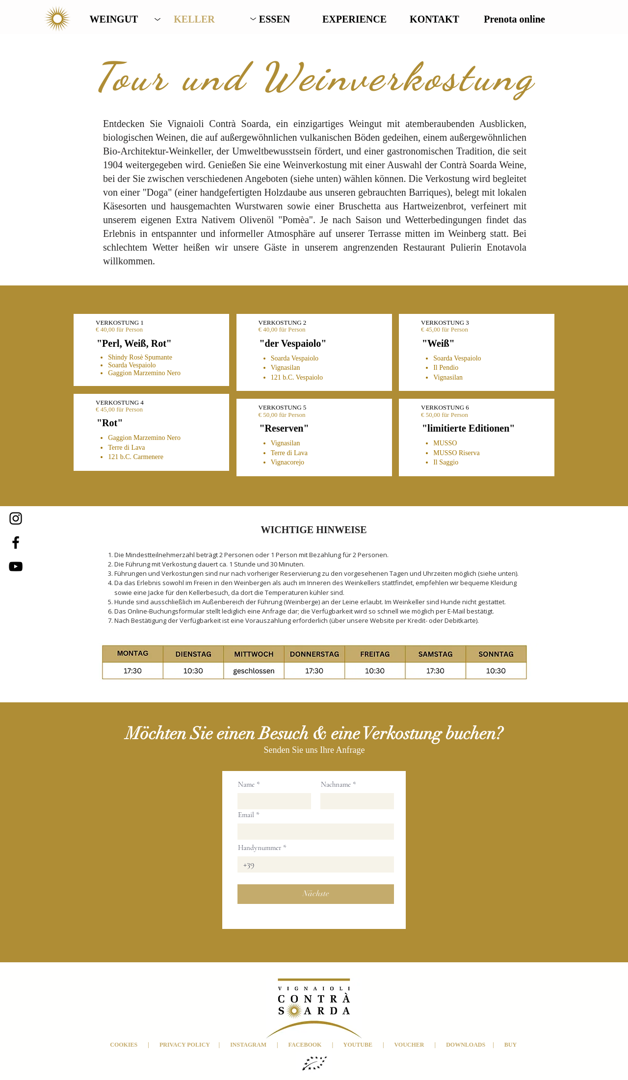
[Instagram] (15, 518)
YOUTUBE (357, 1044)
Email (246, 815)
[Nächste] (315, 894)
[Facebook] (15, 542)
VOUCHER (414, 1044)
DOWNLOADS (469, 1044)
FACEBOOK (305, 1044)
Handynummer (259, 847)
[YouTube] (15, 566)
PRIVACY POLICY (184, 1044)
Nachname (336, 784)
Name (246, 784)
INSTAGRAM (248, 1044)
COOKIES (124, 1044)
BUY (511, 1044)
